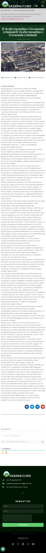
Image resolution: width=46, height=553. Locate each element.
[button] (36, 5)
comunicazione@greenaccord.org (12, 19)
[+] (26, 441)
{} (23, 441)
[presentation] (17, 518)
